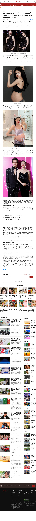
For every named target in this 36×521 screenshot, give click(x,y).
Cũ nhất (32, 274)
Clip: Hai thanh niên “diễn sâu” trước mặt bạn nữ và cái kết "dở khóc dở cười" (16, 321)
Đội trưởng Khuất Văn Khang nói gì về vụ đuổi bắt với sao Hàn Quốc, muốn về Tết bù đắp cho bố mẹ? (33, 390)
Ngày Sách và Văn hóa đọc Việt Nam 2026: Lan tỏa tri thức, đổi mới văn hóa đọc (33, 336)
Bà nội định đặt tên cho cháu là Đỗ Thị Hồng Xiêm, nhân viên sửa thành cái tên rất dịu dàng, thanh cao (4, 297)
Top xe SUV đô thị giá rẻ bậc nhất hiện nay (33, 443)
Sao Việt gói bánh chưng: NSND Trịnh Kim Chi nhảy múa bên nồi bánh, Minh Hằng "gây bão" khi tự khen (32, 297)
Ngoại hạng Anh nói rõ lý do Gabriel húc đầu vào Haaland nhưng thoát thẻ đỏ (16, 349)
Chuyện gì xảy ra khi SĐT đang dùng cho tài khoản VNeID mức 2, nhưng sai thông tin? (16, 369)
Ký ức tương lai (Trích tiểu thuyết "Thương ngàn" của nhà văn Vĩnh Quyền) (33, 354)
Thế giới (26, 363)
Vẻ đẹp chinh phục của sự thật (33, 348)
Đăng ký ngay (33, 486)
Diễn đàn (19, 495)
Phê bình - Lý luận (33, 490)
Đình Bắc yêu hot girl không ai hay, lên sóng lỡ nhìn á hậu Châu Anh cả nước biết (33, 399)
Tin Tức (26, 318)
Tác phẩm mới (27, 408)
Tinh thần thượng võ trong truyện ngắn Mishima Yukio (33, 371)
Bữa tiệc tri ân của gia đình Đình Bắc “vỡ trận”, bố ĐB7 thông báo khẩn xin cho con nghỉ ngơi (33, 404)
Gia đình (4, 11)
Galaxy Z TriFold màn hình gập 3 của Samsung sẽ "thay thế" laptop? (16, 358)
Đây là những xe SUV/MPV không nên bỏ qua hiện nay (33, 439)
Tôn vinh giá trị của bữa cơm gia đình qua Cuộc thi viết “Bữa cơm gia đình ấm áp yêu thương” (22, 296)
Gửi (31, 276)
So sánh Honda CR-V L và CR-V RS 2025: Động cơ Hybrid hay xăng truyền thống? (33, 434)
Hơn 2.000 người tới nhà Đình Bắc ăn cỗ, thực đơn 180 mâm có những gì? (13, 309)
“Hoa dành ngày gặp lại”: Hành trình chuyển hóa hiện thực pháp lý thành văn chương (33, 359)
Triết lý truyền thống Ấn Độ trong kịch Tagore (33, 381)
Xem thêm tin (11, 480)
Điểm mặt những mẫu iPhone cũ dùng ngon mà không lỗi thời (16, 472)
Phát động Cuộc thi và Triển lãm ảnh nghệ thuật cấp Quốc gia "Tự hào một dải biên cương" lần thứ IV (33, 462)
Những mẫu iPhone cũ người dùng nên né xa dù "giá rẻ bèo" (16, 379)
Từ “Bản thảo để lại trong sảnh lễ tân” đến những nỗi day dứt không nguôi (33, 416)
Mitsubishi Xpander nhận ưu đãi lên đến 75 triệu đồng (16, 330)
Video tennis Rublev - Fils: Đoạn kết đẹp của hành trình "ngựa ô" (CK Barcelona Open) (16, 424)
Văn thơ (26, 341)
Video (25, 431)
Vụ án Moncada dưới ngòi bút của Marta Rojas (33, 376)
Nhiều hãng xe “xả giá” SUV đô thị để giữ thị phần (15, 389)
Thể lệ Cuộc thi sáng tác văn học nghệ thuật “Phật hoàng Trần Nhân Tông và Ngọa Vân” (16, 457)
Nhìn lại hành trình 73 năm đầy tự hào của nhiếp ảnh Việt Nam (33, 466)
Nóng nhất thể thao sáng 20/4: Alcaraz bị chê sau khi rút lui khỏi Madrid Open (16, 414)
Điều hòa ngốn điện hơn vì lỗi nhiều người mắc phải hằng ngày (16, 339)
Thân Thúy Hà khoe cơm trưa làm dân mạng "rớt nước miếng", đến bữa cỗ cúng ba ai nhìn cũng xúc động (13, 297)
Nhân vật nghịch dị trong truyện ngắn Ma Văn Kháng (16, 399)
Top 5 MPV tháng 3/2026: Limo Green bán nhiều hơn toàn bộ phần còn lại (16, 446)
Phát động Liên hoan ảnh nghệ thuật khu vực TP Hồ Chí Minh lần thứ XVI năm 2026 (33, 457)
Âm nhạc (19, 493)
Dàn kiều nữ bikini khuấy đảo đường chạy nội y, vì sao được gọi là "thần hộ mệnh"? (16, 435)
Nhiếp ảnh (26, 454)
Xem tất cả (25, 274)
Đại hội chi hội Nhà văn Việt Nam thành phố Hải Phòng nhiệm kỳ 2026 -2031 (33, 331)
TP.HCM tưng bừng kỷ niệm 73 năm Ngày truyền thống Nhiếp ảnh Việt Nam (33, 471)
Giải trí (26, 386)
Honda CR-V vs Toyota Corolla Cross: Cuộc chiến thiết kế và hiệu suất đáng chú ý (33, 449)
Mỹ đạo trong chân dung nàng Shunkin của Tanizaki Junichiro (33, 366)
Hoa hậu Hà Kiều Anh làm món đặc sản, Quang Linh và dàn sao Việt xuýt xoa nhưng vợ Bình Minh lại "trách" (31, 310)
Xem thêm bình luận (18, 281)
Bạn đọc (13, 495)
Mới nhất (29, 274)
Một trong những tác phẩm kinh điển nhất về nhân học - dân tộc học (33, 426)
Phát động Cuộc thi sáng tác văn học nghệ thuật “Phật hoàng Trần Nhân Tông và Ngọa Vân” (33, 327)
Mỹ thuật (13, 493)
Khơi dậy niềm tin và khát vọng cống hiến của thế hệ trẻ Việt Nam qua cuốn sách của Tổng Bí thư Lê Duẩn (33, 422)
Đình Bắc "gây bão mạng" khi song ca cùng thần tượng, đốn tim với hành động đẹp (33, 394)
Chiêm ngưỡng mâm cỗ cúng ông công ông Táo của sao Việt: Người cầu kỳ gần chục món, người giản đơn (4, 310)
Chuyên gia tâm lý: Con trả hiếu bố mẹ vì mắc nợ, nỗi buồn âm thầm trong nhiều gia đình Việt (23, 309)
